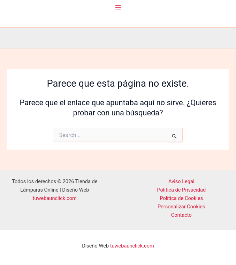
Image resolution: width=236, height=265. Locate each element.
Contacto (181, 215)
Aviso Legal (181, 181)
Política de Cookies (181, 198)
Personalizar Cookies (181, 206)
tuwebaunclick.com (55, 198)
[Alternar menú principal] (118, 7)
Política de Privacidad (181, 190)
